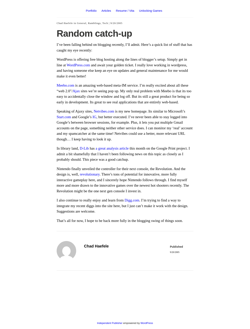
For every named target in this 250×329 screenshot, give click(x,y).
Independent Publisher (109, 323)
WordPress (146, 323)
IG (94, 117)
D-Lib (84, 148)
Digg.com (132, 200)
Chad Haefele (65, 23)
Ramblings (94, 23)
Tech (105, 23)
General (81, 23)
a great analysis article (112, 148)
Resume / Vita (125, 10)
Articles (106, 10)
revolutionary (90, 174)
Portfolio (91, 10)
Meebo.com (65, 85)
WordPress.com (78, 65)
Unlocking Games (150, 10)
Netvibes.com (104, 111)
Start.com (64, 117)
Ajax (76, 91)
